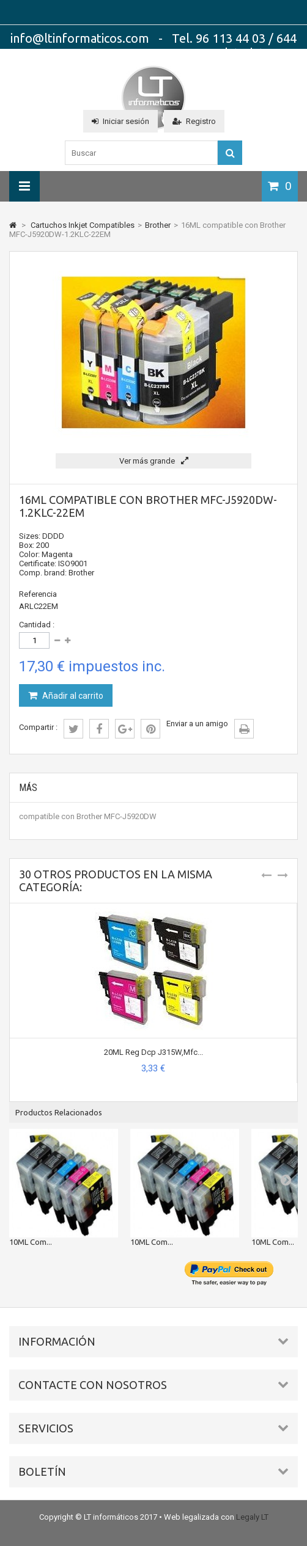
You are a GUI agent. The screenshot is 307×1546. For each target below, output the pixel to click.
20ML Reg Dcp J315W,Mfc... (153, 1052)
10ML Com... (30, 1242)
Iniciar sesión (120, 121)
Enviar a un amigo (197, 723)
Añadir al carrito (71, 696)
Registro (194, 121)
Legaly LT (252, 1517)
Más (28, 787)
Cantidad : (36, 624)
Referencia (38, 594)
